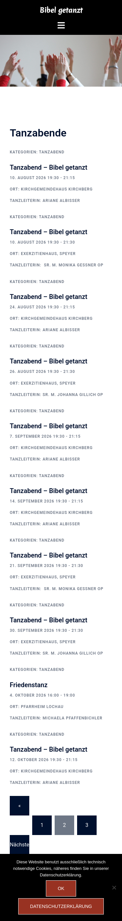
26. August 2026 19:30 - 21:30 (42, 371)
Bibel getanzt (61, 10)
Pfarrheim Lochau (42, 706)
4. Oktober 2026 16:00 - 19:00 (42, 695)
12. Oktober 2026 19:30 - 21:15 (44, 760)
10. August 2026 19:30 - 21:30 (42, 242)
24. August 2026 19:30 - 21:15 (42, 307)
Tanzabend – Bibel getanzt (48, 167)
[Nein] (114, 887)
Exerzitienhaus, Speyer (48, 253)
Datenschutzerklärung (61, 906)
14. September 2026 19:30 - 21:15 (46, 501)
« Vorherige (19, 808)
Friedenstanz (28, 685)
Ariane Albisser (61, 200)
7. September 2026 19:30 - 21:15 (45, 436)
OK (61, 888)
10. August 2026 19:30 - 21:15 (42, 178)
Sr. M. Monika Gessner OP (73, 265)
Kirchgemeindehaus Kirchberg (57, 189)
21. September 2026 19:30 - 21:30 (46, 565)
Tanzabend (51, 152)
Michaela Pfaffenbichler (72, 718)
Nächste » (19, 848)
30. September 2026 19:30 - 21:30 (46, 630)
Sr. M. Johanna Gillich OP (73, 394)
